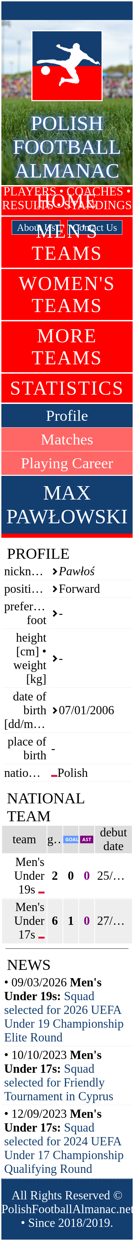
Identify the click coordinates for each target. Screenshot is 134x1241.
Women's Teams (67, 294)
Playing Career (67, 463)
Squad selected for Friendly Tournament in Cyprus (58, 1082)
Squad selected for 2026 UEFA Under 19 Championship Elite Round (64, 1016)
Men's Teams (67, 242)
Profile (67, 415)
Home (67, 201)
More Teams (67, 346)
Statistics (67, 388)
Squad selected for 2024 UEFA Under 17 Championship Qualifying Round (64, 1148)
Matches (67, 439)
